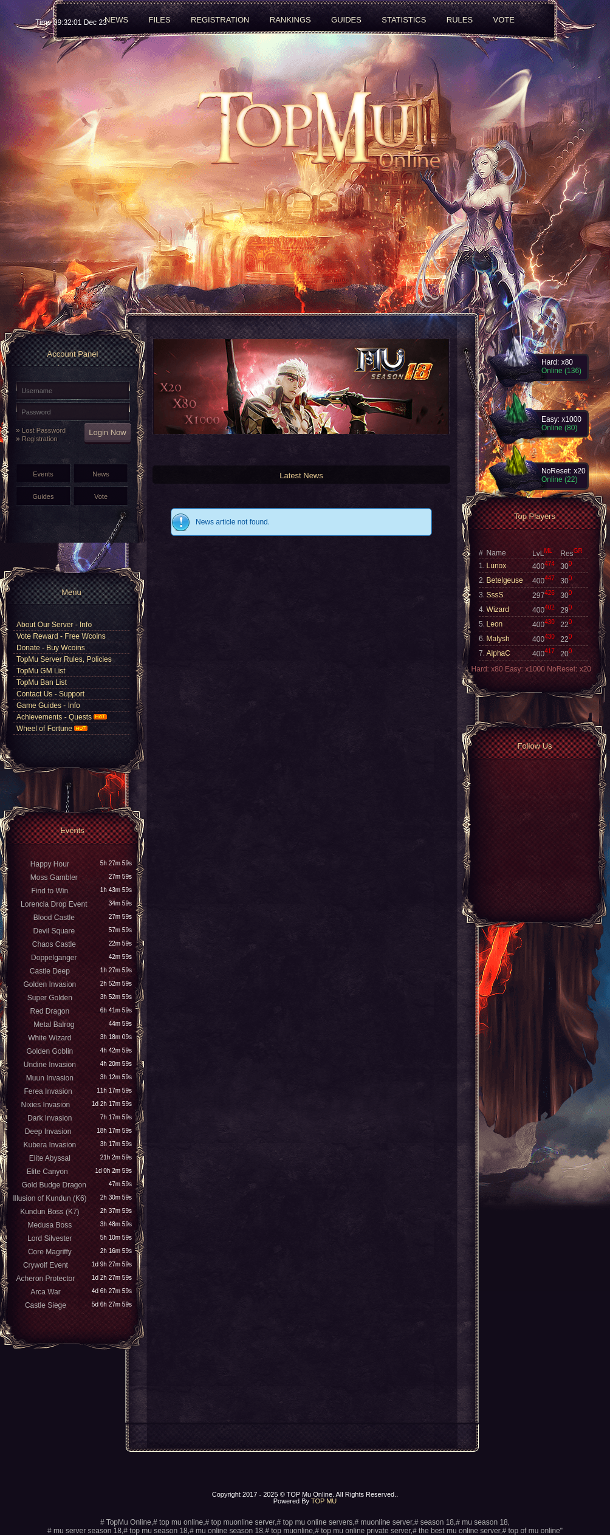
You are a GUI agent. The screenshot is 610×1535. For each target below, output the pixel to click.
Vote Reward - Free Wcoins (61, 636)
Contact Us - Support (50, 694)
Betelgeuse (505, 580)
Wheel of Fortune (51, 728)
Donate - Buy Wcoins (50, 648)
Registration (40, 438)
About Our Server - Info (54, 624)
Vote (101, 496)
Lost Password (44, 430)
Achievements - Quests (61, 717)
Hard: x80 (488, 669)
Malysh (498, 638)
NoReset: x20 (569, 669)
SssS (495, 595)
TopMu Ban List (41, 682)
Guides (43, 496)
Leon (495, 624)
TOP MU (324, 1501)
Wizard (498, 609)
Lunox (497, 565)
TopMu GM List (41, 671)
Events (43, 474)
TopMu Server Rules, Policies (64, 659)
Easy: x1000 (526, 669)
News (100, 474)
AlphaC (498, 653)
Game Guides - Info (48, 705)
